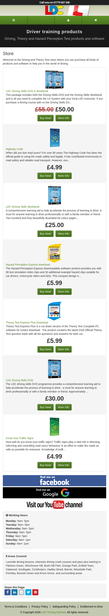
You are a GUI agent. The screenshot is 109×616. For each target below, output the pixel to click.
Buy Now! (45, 118)
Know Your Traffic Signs (20, 438)
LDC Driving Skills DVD (19, 380)
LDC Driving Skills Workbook (22, 206)
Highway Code (14, 149)
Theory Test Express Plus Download (27, 322)
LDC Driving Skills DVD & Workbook (27, 91)
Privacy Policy (40, 606)
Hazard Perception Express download (28, 264)
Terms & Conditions (15, 606)
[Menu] (13, 20)
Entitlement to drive (91, 606)
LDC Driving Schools (53, 612)
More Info (63, 118)
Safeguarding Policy (64, 606)
